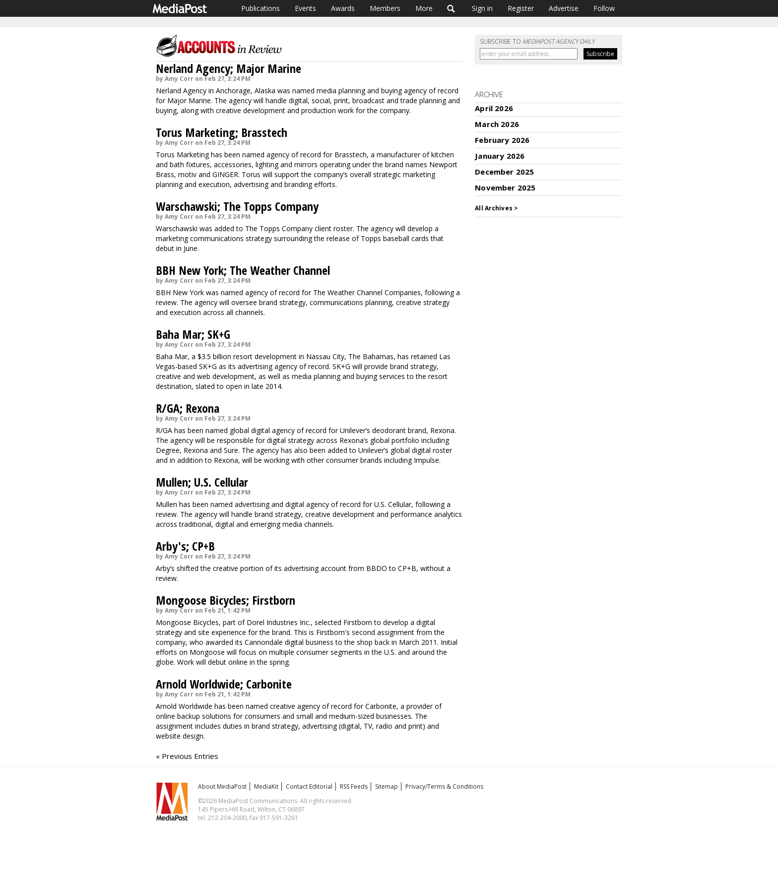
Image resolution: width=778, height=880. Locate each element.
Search (451, 8)
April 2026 (494, 108)
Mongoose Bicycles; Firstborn (225, 600)
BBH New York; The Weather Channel (243, 270)
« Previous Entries (187, 756)
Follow (604, 8)
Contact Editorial (309, 786)
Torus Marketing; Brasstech (221, 132)
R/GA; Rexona (187, 408)
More (424, 8)
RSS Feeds (354, 786)
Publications (260, 8)
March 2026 (497, 124)
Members (385, 8)
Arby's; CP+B (185, 546)
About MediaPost (222, 786)
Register (521, 8)
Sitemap (386, 786)
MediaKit (266, 786)
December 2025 (504, 172)
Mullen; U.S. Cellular (202, 482)
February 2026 (502, 140)
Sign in (482, 8)
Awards (343, 8)
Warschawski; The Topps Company (237, 206)
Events (305, 8)
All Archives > (496, 208)
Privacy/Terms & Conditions (444, 786)
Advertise (564, 8)
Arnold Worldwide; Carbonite (224, 684)
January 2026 (499, 156)
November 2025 (505, 187)
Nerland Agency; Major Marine (228, 68)
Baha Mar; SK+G (193, 334)
